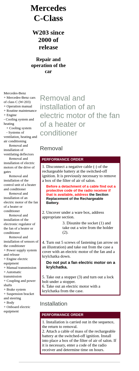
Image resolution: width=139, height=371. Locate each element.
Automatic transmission (13, 274)
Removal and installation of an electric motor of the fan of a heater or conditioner (21, 202)
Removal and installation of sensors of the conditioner (21, 241)
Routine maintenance (22, 110)
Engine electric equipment (16, 261)
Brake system (16, 289)
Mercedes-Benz (15, 93)
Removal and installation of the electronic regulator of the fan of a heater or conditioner (19, 224)
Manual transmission (21, 268)
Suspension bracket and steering (19, 296)
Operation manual (19, 106)
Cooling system (20, 128)
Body (10, 302)
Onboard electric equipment (17, 309)
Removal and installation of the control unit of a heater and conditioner (20, 182)
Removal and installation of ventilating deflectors (19, 149)
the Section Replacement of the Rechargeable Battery (77, 198)
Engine (12, 115)
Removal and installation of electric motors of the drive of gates (19, 165)
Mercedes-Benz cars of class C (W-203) (19, 99)
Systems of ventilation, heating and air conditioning (20, 136)
